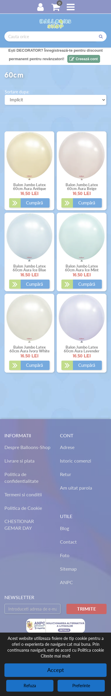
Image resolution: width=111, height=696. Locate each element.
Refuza (30, 685)
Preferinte (81, 685)
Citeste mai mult (55, 655)
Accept (55, 670)
